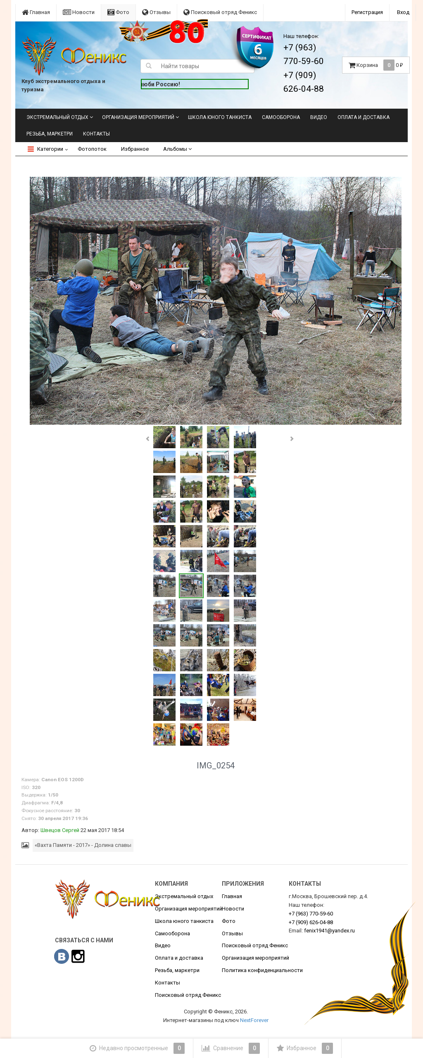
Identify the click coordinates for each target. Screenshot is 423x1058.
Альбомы (177, 149)
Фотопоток (92, 149)
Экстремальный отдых (57, 117)
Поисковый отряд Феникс (220, 12)
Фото (118, 12)
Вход (403, 12)
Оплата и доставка (363, 117)
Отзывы (156, 12)
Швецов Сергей (59, 830)
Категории (45, 149)
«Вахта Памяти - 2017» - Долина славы (83, 845)
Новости (79, 12)
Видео (318, 117)
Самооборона (281, 117)
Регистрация (367, 12)
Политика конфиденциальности (262, 970)
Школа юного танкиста (220, 117)
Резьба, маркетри (49, 134)
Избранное (135, 149)
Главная (36, 12)
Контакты (96, 134)
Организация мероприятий (138, 117)
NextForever (254, 1020)
